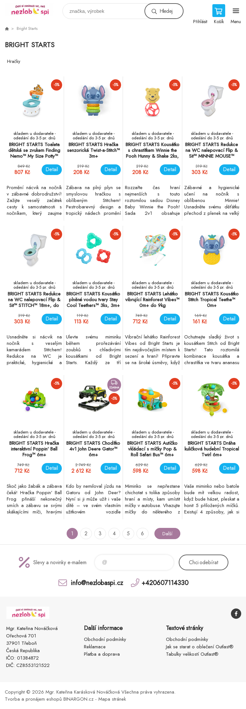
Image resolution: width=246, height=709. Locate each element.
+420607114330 (165, 582)
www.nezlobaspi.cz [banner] (33, 9)
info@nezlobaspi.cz (97, 582)
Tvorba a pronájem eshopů (33, 699)
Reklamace (95, 646)
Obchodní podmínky (105, 639)
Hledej (166, 11)
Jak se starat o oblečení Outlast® (200, 646)
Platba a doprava (102, 654)
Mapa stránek (112, 699)
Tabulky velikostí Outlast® (192, 654)
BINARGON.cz (78, 699)
